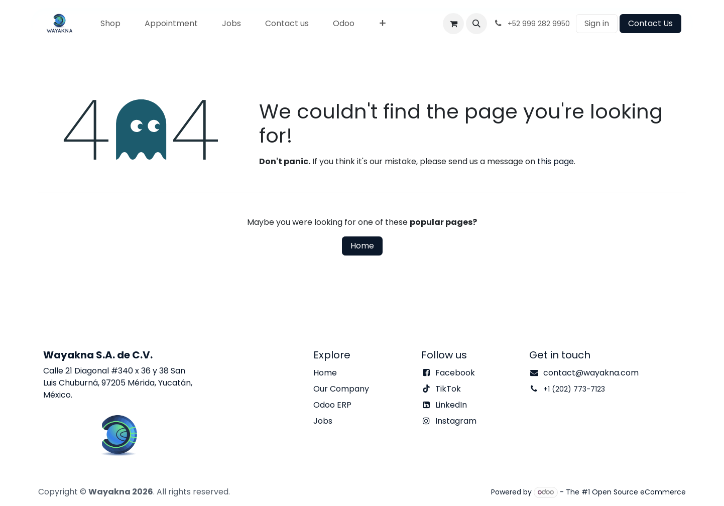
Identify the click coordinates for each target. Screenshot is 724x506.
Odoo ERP (332, 405)
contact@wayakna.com (591, 372)
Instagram (455, 421)
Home (362, 245)
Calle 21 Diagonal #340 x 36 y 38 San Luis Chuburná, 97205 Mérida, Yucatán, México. (117, 383)
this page (555, 161)
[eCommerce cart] (453, 23)
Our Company (341, 389)
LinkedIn (451, 405)
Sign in (596, 23)
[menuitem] (110, 24)
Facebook (455, 372)
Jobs (322, 421)
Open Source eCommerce (639, 492)
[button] (476, 23)
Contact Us (650, 23)
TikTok (448, 389)
